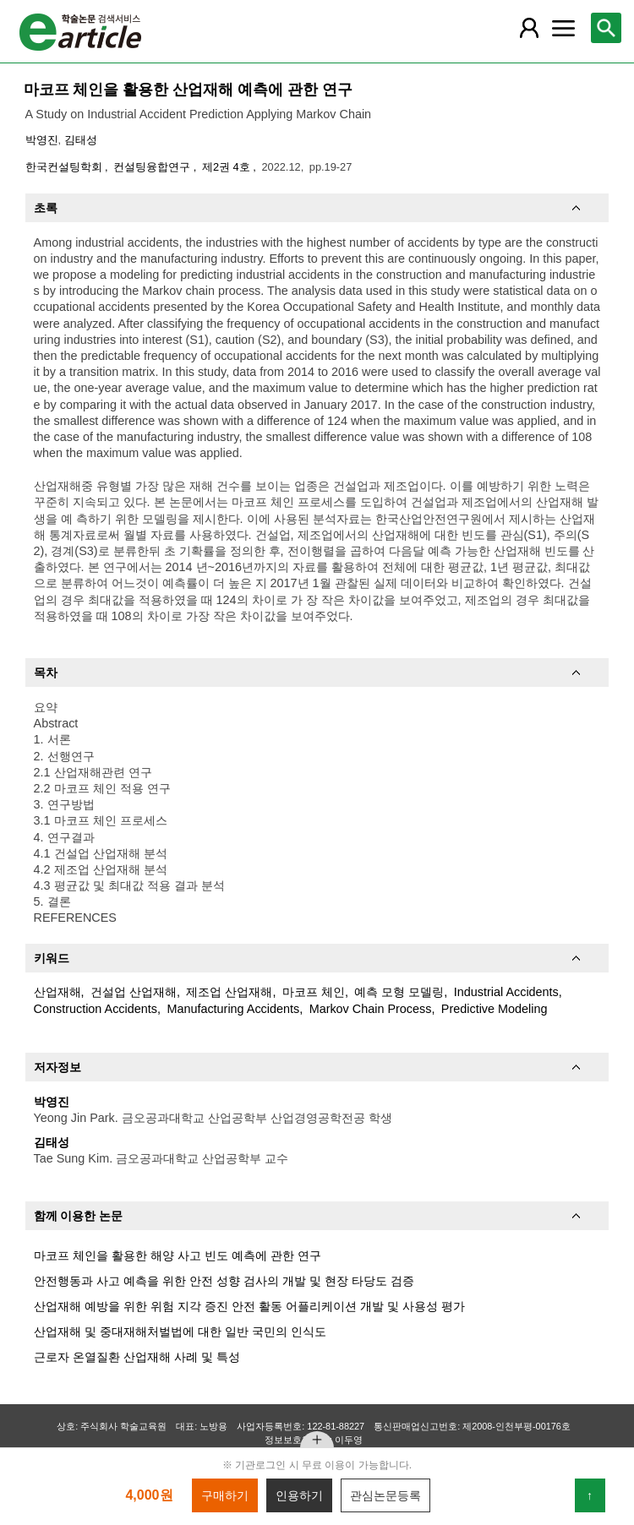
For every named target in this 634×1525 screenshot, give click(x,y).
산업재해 (57, 992)
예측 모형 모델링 (399, 992)
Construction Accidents (95, 1009)
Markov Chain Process (370, 1009)
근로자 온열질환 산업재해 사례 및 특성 (137, 1357)
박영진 (41, 139)
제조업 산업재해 (229, 992)
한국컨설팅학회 (65, 167)
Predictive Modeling (494, 1009)
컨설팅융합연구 (153, 167)
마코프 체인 (313, 992)
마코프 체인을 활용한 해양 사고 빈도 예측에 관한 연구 (177, 1255)
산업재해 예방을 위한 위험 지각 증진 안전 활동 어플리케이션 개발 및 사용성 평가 (249, 1306)
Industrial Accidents (506, 992)
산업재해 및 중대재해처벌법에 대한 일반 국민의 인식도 (180, 1331)
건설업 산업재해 (133, 992)
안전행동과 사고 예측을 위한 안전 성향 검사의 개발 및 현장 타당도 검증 (224, 1281)
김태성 (80, 139)
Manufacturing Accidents (233, 1009)
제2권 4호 (227, 167)
